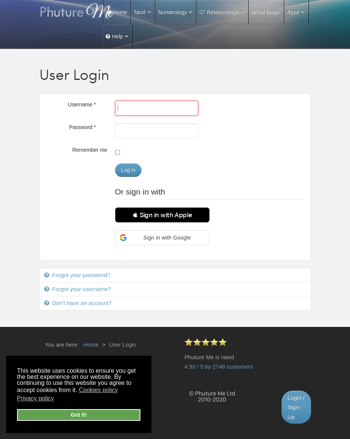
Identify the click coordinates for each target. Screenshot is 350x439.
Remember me (89, 150)
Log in (128, 170)
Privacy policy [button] (35, 398)
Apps (293, 12)
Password (82, 127)
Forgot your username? (81, 289)
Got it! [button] (79, 415)
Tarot (139, 12)
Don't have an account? (81, 303)
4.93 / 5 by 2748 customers (219, 366)
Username (82, 104)
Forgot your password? (80, 275)
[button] (162, 215)
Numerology (172, 12)
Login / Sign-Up (296, 407)
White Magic (266, 12)
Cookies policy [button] (98, 390)
